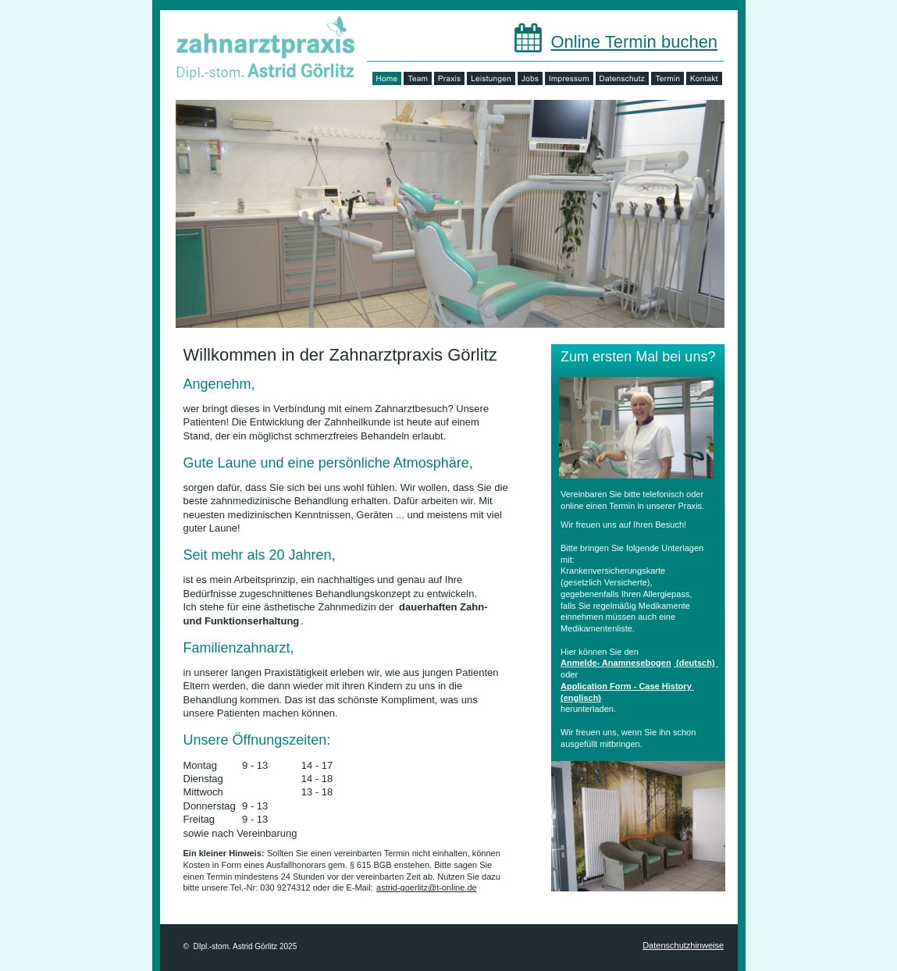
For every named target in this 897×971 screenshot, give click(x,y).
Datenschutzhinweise (683, 945)
